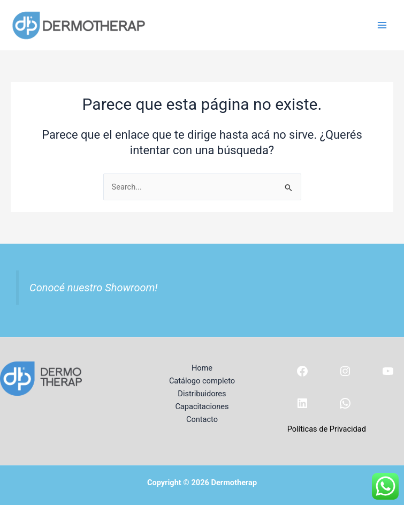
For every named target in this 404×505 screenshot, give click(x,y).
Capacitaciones (201, 406)
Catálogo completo (202, 381)
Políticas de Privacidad (326, 429)
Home (202, 368)
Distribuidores (202, 393)
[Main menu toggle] (382, 25)
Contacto (202, 419)
